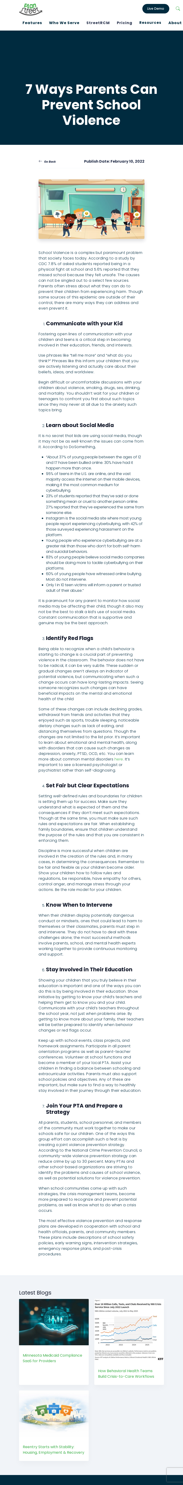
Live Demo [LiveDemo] (155, 8)
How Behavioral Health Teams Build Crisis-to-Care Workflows (126, 1372)
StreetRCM (98, 22)
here (118, 757)
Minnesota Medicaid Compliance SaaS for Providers (52, 1356)
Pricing (124, 22)
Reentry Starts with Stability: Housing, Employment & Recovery (53, 1448)
